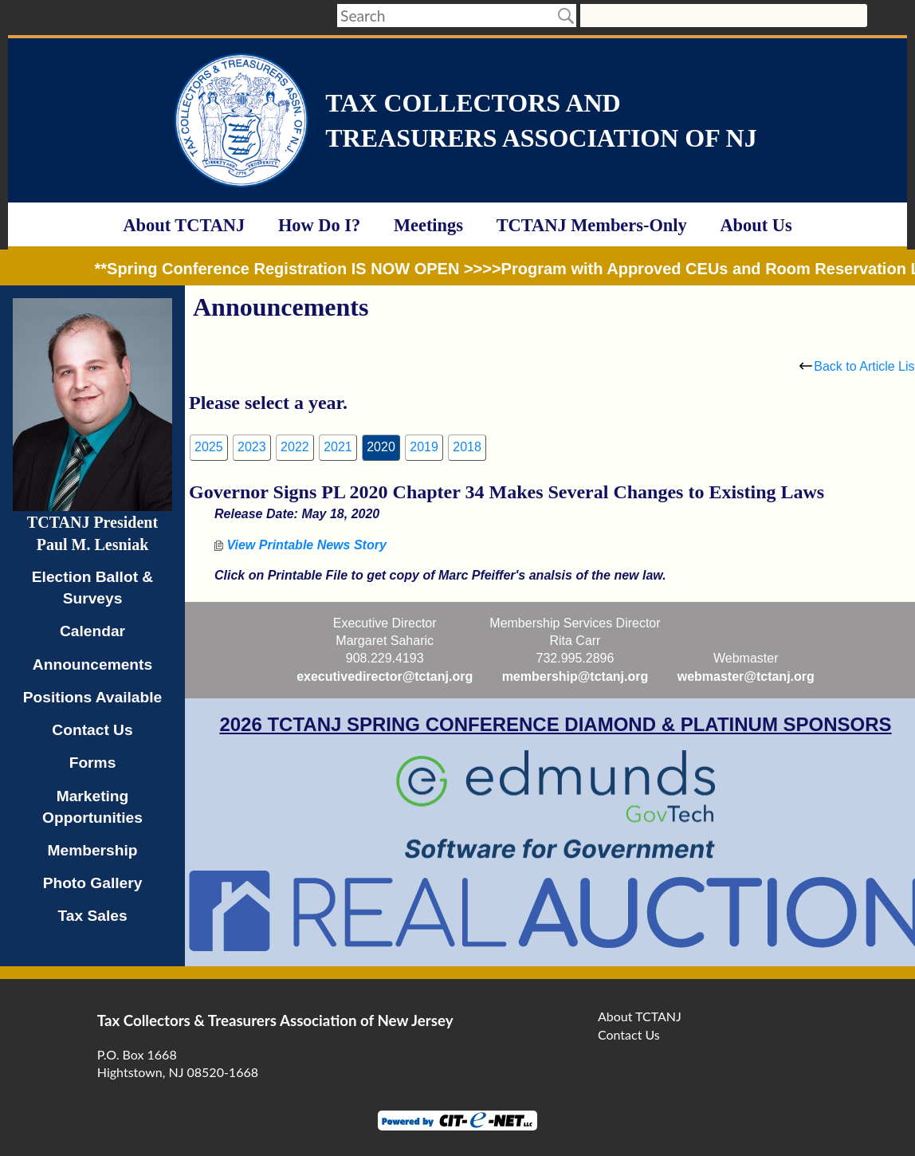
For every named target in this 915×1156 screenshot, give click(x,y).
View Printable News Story (300, 545)
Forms (92, 762)
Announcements (92, 664)
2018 (467, 447)
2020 (381, 447)
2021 (338, 447)
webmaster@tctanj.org (746, 676)
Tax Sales (92, 915)
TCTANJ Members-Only (592, 225)
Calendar (92, 631)
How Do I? (319, 225)
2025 (208, 447)
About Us (755, 225)
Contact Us (92, 730)
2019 (424, 447)
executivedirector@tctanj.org (384, 676)
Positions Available (93, 697)
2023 (252, 447)
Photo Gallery (93, 883)
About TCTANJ (184, 225)
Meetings (428, 225)
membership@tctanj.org (575, 676)
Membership (92, 850)
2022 (295, 447)
